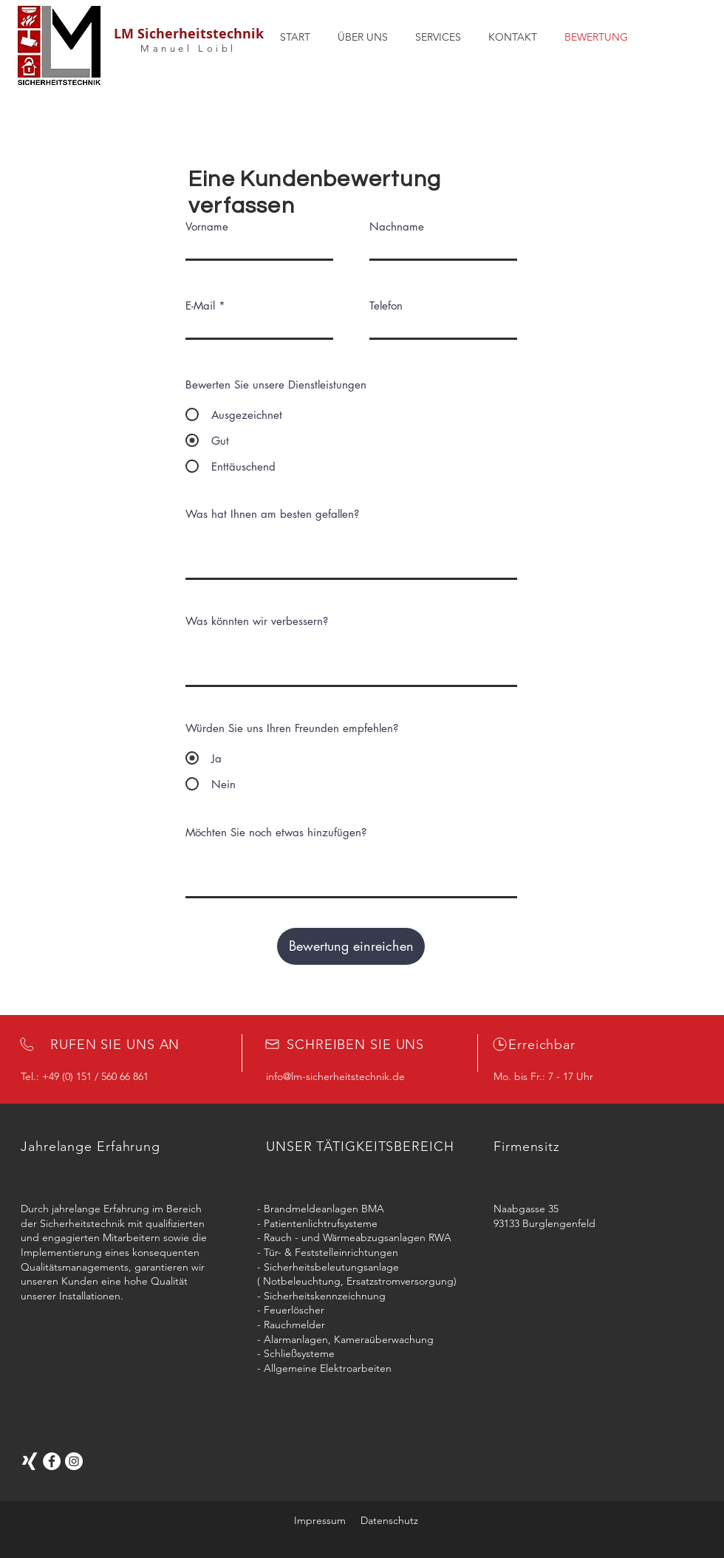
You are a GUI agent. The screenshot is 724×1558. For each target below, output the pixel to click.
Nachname (396, 226)
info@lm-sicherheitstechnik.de (335, 1076)
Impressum (320, 1520)
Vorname (206, 226)
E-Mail (200, 305)
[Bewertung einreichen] (351, 946)
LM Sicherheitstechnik (189, 33)
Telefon (386, 305)
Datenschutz (389, 1520)
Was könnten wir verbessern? (256, 620)
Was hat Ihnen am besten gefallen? (272, 513)
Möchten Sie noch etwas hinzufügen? (275, 832)
